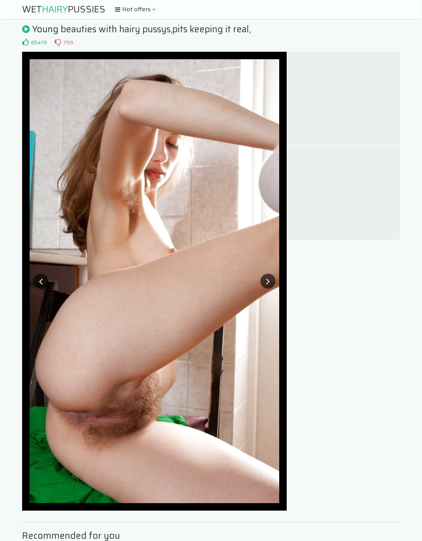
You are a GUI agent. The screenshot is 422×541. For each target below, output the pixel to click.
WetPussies (63, 9)
